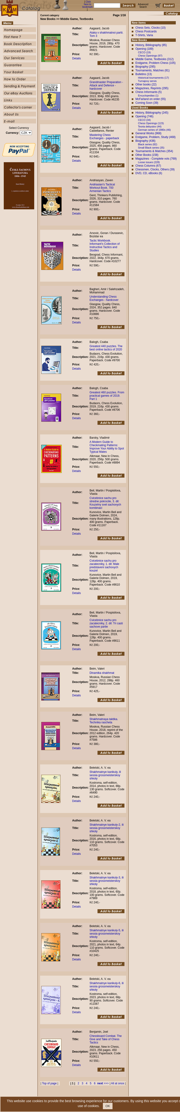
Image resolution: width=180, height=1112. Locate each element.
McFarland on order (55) (150, 99)
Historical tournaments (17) (153, 77)
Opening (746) (144, 116)
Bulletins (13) (143, 74)
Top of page (49, 1083)
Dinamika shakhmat (102, 673)
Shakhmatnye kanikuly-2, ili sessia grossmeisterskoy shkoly (107, 828)
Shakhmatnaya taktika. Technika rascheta (104, 720)
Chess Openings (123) (151, 123)
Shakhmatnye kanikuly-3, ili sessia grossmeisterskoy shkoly (107, 881)
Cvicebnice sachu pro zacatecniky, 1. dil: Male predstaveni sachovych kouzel (104, 565)
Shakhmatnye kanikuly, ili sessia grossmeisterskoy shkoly (105, 775)
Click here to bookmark (87, 4)
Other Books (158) (146, 155)
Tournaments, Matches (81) (152, 70)
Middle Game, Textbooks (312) (154, 59)
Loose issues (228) (149, 162)
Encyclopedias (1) (148, 95)
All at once (117, 1083)
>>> (103, 1083)
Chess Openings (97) (150, 55)
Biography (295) (145, 66)
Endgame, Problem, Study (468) (155, 137)
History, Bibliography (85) (151, 45)
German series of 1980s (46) (154, 129)
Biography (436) (145, 140)
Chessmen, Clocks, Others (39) (155, 169)
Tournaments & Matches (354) (154, 151)
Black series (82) (147, 144)
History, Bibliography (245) (152, 112)
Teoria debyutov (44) (149, 126)
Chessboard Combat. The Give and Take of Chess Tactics (106, 1039)
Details (76, 58)
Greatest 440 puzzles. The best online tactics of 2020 (106, 348)
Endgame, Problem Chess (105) (155, 63)
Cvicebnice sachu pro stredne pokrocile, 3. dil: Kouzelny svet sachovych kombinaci (105, 503)
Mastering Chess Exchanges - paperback (104, 136)
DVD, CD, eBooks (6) (148, 173)
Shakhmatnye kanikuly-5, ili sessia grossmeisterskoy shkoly (107, 934)
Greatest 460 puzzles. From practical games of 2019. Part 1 (107, 396)
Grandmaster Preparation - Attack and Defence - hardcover (106, 85)
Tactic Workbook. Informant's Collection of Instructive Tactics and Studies (105, 245)
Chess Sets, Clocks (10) (150, 27)
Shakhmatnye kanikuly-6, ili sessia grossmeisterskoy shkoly (107, 986)
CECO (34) (144, 120)
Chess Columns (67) (148, 165)
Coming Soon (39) (146, 102)
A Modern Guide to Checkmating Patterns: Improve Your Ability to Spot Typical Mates (107, 446)
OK (107, 1106)
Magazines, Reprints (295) (152, 88)
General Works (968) (148, 133)
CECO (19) (144, 52)
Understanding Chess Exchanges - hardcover (104, 298)
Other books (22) (146, 84)
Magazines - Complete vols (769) (156, 158)
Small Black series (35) (151, 147)
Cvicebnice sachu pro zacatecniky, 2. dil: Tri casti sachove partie (106, 623)
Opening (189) (144, 48)
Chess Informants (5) (148, 92)
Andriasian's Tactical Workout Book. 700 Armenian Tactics (102, 188)
